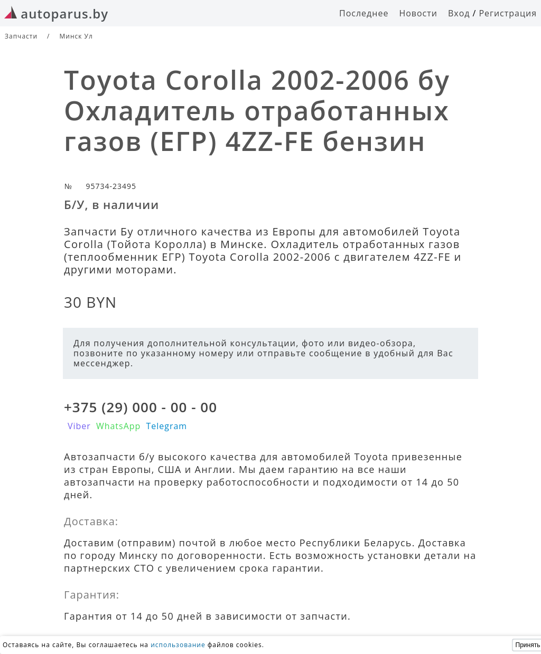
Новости (418, 13)
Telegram (166, 426)
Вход (459, 13)
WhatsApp (118, 426)
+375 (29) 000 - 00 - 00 (140, 406)
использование (178, 644)
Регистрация (508, 13)
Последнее (363, 13)
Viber (79, 426)
